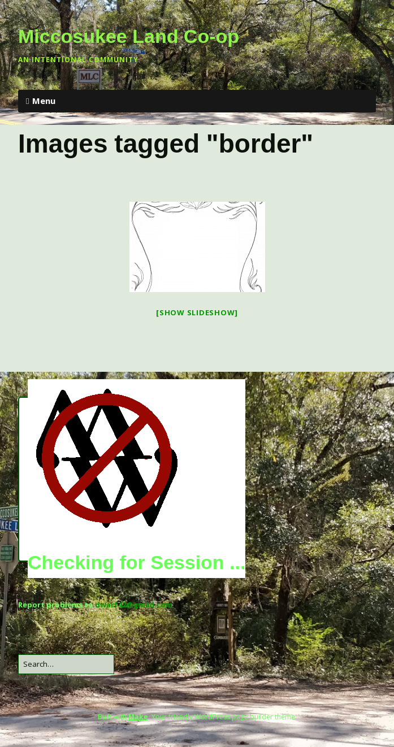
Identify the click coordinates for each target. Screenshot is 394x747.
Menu (43, 100)
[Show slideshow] (197, 312)
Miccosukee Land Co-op (128, 36)
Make (138, 717)
